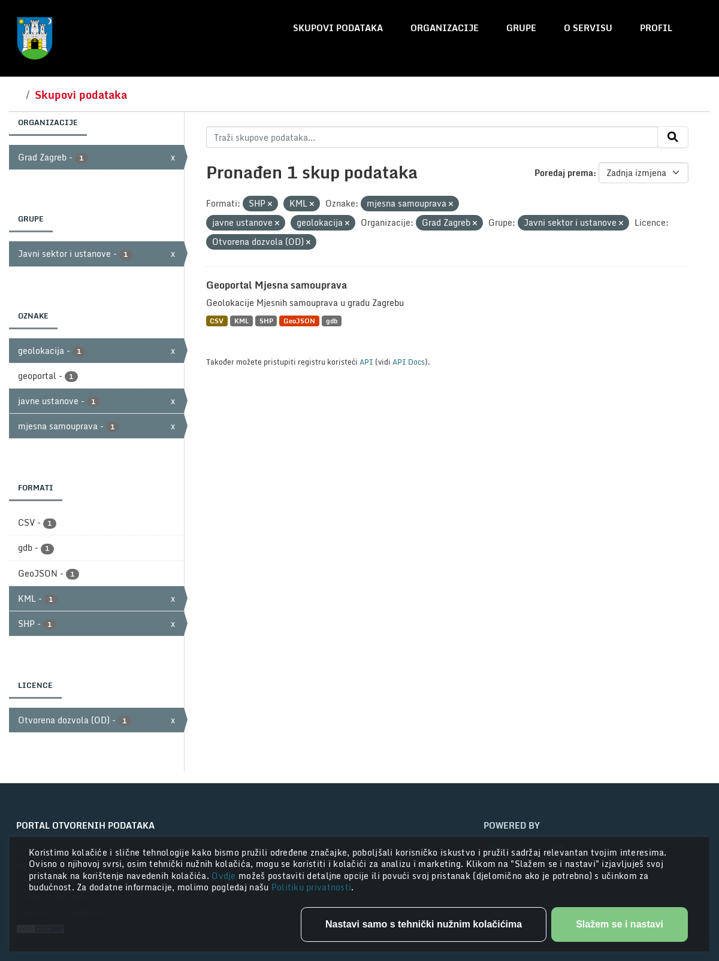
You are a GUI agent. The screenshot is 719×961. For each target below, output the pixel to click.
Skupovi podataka (338, 28)
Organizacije (444, 28)
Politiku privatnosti (311, 887)
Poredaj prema (563, 173)
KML (241, 321)
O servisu (588, 28)
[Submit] (672, 137)
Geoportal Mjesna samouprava (276, 285)
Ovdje (225, 876)
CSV (216, 321)
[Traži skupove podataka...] (432, 137)
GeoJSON (299, 321)
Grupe (521, 28)
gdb (331, 321)
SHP (266, 321)
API (366, 362)
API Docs (408, 362)
